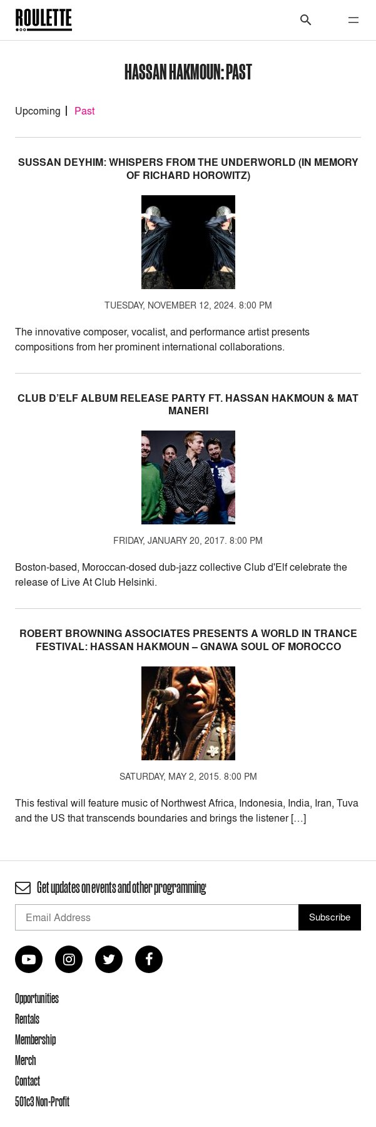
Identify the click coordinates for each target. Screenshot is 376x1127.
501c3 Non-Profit (42, 1101)
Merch (25, 1060)
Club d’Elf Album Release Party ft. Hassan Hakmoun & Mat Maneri (188, 405)
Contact (27, 1081)
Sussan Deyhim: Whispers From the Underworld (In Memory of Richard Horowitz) (188, 169)
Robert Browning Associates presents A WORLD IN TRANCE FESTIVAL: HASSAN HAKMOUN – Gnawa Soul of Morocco (188, 640)
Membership (35, 1039)
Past (84, 111)
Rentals (27, 1019)
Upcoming (38, 111)
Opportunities (37, 998)
